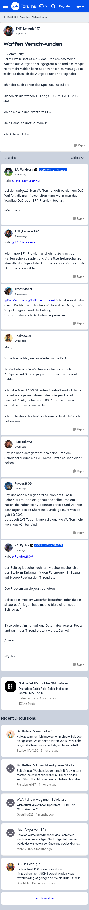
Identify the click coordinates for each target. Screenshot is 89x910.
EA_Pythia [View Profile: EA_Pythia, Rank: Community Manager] (22, 545)
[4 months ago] (46, 785)
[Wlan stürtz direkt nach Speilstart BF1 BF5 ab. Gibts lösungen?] (50, 807)
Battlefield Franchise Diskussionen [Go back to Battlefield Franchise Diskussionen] (25, 17)
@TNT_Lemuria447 (25, 181)
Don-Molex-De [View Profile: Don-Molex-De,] (26, 883)
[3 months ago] (48, 750)
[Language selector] (43, 6)
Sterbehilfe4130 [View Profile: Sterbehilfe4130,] (27, 750)
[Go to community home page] (23, 6)
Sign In (79, 6)
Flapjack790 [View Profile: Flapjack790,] (23, 442)
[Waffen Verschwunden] (41, 174)
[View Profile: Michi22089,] (10, 833)
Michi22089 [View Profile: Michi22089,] (24, 849)
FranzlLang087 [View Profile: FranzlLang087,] (26, 785)
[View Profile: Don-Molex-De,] (10, 867)
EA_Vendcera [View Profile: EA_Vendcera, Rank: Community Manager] (24, 169)
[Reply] (79, 145)
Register (65, 6)
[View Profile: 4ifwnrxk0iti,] (8, 291)
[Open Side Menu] (5, 6)
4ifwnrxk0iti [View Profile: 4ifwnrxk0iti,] (23, 289)
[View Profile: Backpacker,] (8, 338)
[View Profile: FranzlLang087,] (10, 768)
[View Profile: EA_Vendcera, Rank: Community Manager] (8, 172)
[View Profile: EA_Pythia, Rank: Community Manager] (8, 547)
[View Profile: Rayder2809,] (8, 486)
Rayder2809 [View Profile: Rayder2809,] (23, 484)
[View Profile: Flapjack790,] (8, 444)
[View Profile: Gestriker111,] (10, 803)
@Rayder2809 (22, 556)
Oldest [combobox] (77, 158)
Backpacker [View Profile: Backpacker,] (23, 336)
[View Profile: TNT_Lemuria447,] (8, 31)
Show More (44, 898)
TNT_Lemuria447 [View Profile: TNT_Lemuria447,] (28, 28)
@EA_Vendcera (23, 242)
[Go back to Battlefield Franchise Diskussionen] (51, 683)
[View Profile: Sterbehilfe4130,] (10, 734)
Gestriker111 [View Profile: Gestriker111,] (25, 815)
